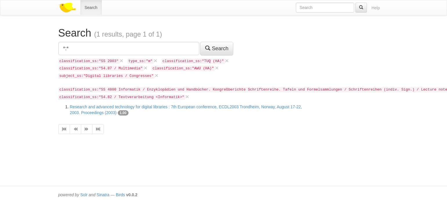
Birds (120, 194)
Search (91, 7)
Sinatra (103, 194)
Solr (84, 194)
